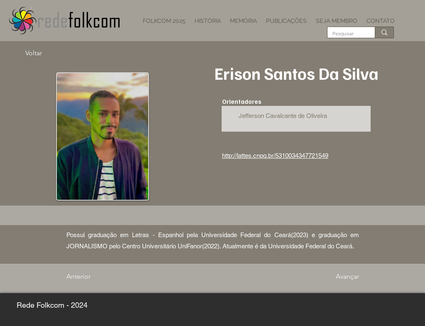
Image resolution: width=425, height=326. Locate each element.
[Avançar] (338, 276)
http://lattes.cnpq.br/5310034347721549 (275, 155)
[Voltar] (52, 53)
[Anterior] (93, 276)
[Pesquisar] (344, 34)
